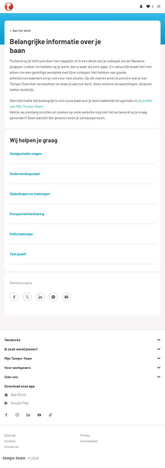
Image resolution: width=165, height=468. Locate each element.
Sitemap (10, 435)
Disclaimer (11, 447)
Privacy (85, 435)
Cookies (9, 441)
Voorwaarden (89, 441)
